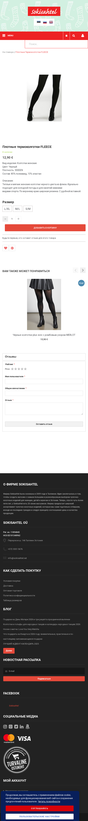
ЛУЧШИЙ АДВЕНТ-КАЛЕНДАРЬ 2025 (21, 644)
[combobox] (56, 44)
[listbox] (44, 209)
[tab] (44, 356)
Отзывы (10, 356)
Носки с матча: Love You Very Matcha (21, 629)
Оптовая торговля (12, 590)
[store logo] (44, 15)
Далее (9, 650)
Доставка (8, 586)
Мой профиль (82, 35)
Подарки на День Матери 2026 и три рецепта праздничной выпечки (36, 619)
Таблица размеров (12, 600)
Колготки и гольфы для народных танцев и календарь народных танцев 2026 (41, 624)
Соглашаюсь (39, 808)
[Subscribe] (44, 678)
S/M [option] (27, 208)
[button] (83, 270)
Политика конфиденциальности (19, 595)
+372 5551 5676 (15, 549)
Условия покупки (11, 581)
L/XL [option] (7, 208)
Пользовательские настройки (39, 816)
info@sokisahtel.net (17, 558)
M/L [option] (17, 208)
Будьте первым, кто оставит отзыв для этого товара (29, 238)
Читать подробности (49, 801)
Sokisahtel (14, 705)
